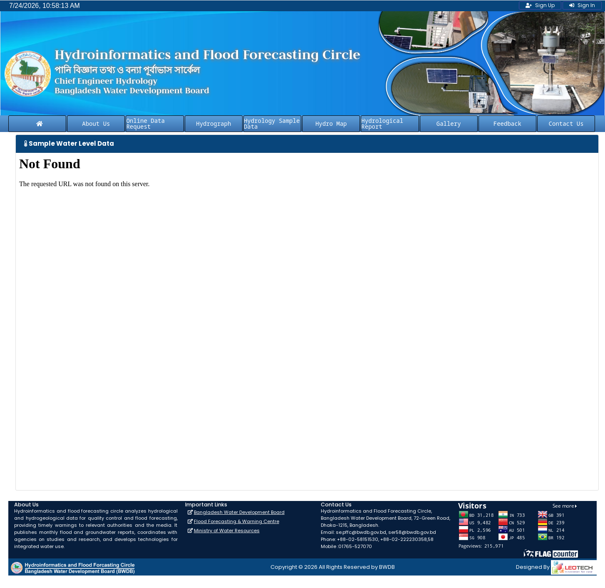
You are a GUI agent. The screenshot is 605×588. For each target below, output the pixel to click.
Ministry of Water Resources (227, 530)
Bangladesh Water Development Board (239, 512)
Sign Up (540, 5)
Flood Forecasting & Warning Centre (236, 521)
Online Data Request (145, 123)
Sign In (582, 5)
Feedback (507, 123)
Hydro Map (331, 123)
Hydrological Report (382, 123)
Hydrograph (213, 123)
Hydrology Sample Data (272, 123)
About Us (96, 123)
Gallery (448, 123)
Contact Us (566, 123)
